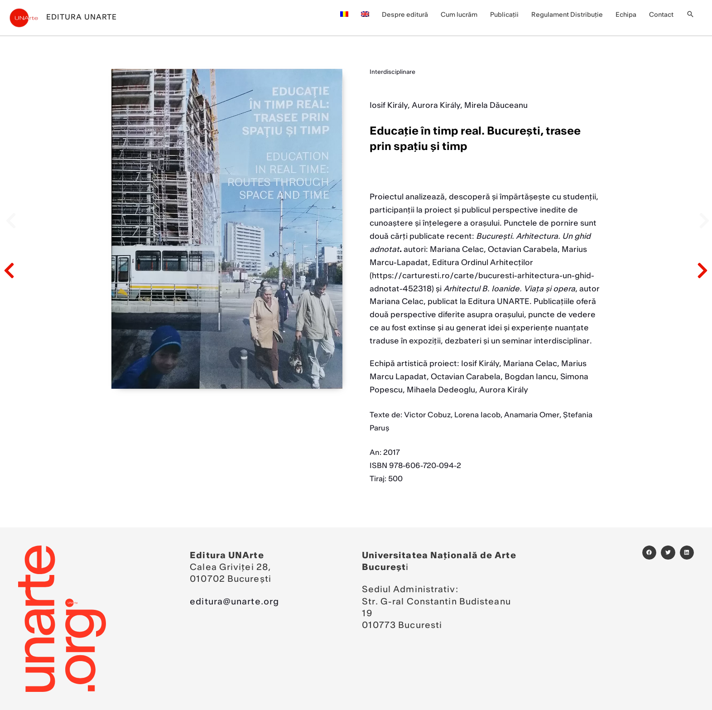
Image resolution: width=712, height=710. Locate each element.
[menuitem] (344, 15)
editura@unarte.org (234, 602)
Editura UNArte (81, 17)
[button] (690, 15)
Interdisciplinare (392, 72)
